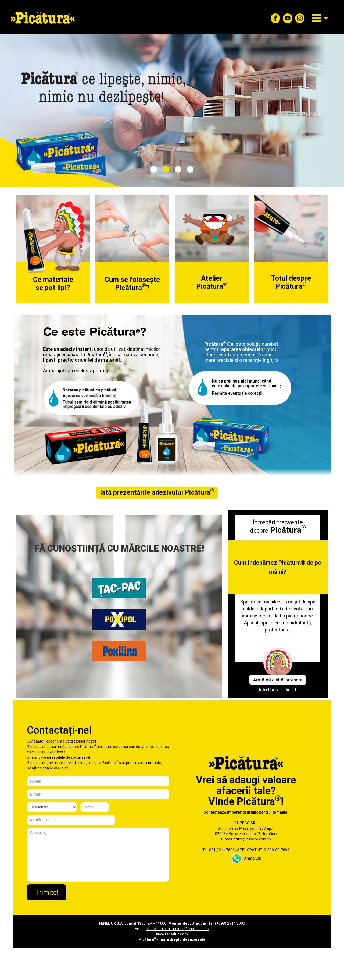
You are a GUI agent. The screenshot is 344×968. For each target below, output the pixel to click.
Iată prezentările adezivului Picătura (157, 492)
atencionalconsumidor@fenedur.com (177, 929)
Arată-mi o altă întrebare (277, 680)
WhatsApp (252, 858)
